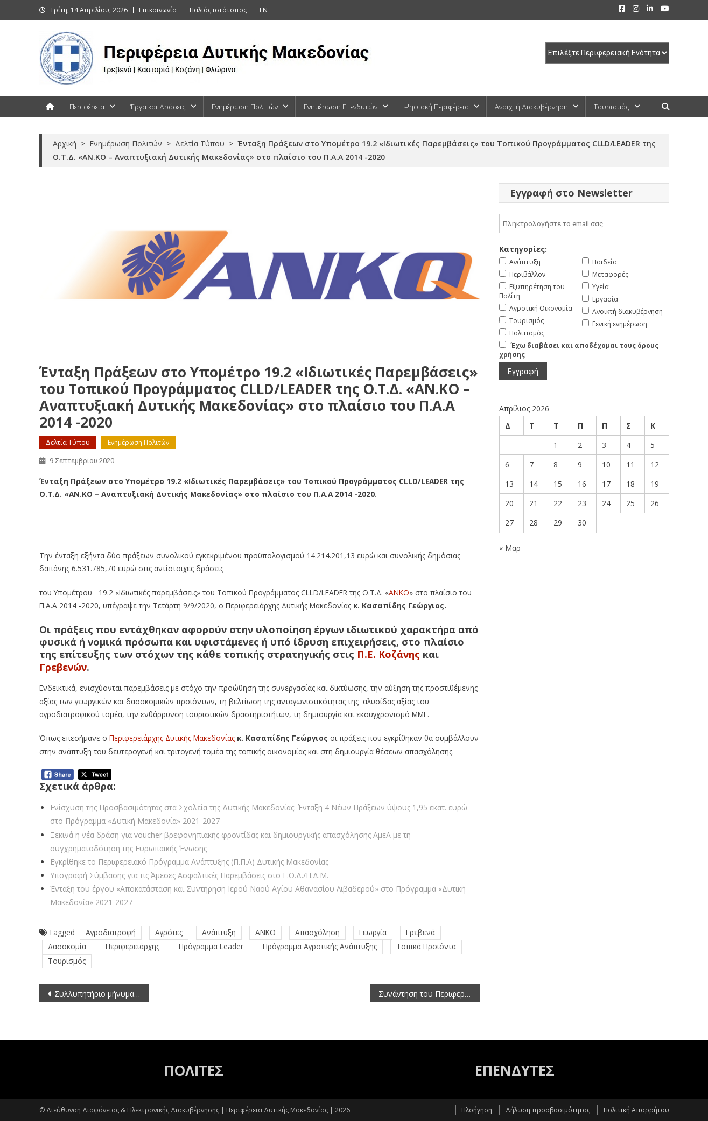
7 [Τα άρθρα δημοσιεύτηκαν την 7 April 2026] (531, 464)
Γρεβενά (420, 932)
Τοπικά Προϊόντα (426, 946)
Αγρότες (169, 932)
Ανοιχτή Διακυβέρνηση (531, 106)
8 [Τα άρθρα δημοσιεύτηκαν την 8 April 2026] (555, 464)
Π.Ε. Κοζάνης (388, 654)
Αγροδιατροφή (111, 932)
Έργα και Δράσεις (158, 106)
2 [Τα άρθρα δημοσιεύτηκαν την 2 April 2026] (580, 445)
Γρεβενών (63, 667)
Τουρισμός (611, 106)
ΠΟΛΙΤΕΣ (193, 1070)
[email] (584, 223)
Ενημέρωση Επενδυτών (340, 106)
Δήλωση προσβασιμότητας (548, 1110)
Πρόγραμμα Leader (211, 946)
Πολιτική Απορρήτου (636, 1110)
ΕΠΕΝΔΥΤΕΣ (515, 1070)
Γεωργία (373, 932)
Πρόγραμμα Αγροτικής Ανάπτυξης (320, 946)
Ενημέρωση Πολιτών (245, 106)
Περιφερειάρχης (132, 946)
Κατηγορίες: (523, 249)
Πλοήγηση (476, 1110)
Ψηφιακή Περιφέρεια (436, 106)
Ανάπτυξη (219, 932)
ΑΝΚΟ (399, 592)
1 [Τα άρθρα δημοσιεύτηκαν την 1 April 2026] (555, 445)
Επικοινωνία (158, 10)
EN (264, 10)
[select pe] (607, 53)
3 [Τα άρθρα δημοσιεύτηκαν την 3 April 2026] (604, 445)
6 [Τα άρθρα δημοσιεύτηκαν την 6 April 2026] (507, 464)
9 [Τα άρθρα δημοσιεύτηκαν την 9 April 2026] (580, 464)
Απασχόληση (317, 932)
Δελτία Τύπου (68, 442)
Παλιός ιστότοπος (218, 10)
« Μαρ (510, 548)
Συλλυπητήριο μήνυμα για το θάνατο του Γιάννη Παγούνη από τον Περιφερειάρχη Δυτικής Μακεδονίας (102, 994)
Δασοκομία (67, 946)
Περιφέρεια (86, 106)
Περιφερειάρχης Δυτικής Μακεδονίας (172, 738)
